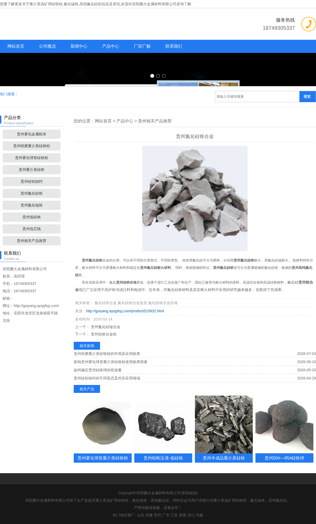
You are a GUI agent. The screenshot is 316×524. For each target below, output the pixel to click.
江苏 (174, 515)
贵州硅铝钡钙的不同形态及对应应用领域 (107, 378)
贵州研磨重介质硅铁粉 (31, 146)
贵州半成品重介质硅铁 (224, 458)
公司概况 (47, 46)
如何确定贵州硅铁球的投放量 (98, 370)
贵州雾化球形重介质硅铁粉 (102, 458)
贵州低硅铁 (31, 217)
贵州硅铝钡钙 (32, 181)
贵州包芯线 (31, 229)
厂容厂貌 (142, 46)
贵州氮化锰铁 (32, 205)
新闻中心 (79, 46)
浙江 (191, 515)
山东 (140, 515)
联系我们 (173, 46)
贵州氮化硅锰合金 (105, 327)
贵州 (157, 515)
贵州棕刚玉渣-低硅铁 (163, 458)
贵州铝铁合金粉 (103, 334)
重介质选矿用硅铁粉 (46, 4)
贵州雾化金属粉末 (31, 134)
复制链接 (189, 493)
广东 (166, 515)
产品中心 (110, 46)
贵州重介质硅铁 (32, 169)
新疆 (182, 515)
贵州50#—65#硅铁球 (284, 458)
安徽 (149, 515)
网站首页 (15, 46)
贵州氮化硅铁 (32, 193)
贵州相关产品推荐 (31, 241)
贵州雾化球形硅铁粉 (31, 158)
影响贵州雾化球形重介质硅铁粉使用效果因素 (110, 362)
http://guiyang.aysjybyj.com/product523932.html (125, 311)
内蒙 (199, 515)
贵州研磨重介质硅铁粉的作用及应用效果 (107, 354)
